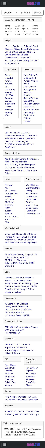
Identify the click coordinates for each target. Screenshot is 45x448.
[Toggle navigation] (4, 3)
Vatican (22, 52)
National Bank (30, 78)
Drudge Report (11, 193)
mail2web (32, 237)
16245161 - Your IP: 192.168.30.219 (19, 434)
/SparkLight (34, 414)
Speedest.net (11, 411)
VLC (24, 144)
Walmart (9, 92)
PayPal (27, 83)
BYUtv (37, 213)
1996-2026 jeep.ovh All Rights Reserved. (22, 429)
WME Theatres (32, 185)
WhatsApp (26, 283)
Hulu (28, 193)
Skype (35, 283)
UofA (22, 330)
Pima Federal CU (31, 75)
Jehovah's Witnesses (30, 49)
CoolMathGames (26, 350)
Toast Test (22, 411)
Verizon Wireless (31, 81)
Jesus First (14, 63)
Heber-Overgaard (27, 164)
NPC (11, 327)
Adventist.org (23, 60)
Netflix (29, 196)
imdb (35, 196)
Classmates (28, 277)
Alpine (8, 161)
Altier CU (27, 92)
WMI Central (10, 190)
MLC (29, 57)
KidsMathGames (12, 353)
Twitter (31, 289)
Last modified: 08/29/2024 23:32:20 (19, 432)
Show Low (22, 170)
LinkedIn (9, 292)
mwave (8, 81)
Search (38, 12)
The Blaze (9, 219)
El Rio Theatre (32, 208)
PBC (37, 60)
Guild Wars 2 (21, 399)
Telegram (9, 283)
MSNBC (8, 196)
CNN (7, 222)
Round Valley (32, 368)
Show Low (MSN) (20, 257)
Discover (27, 95)
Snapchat (9, 289)
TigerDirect (10, 103)
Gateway (9, 98)
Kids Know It (21, 347)
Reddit (17, 286)
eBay (7, 115)
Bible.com (31, 52)
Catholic (24, 54)
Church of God (11, 52)
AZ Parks (27, 309)
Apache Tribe (22, 167)
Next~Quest (10, 365)
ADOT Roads (10, 260)
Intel (7, 132)
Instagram (25, 286)
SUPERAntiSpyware (13, 144)
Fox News (9, 185)
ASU (7, 327)
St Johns (8, 173)
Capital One (29, 101)
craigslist (9, 78)
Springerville (33, 159)
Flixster (35, 205)
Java (19, 132)
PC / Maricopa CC (12, 332)
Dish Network (30, 86)
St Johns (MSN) (11, 263)
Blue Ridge (31, 373)
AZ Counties (10, 167)
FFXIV (29, 397)
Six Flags (24, 303)
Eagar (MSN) (31, 254)
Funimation (31, 210)
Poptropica (10, 347)
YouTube (18, 277)
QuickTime (30, 138)
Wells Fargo (29, 112)
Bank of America (31, 98)
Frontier (27, 121)
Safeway (8, 112)
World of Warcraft (18, 397)
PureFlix (29, 213)
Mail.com (9, 239)
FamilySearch (11, 57)
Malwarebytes (22, 141)
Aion (35, 397)
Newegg (8, 83)
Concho (23, 159)
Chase (26, 106)
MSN (7, 188)
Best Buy (9, 109)
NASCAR (25, 315)
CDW (11, 95)
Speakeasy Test (11, 414)
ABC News (9, 202)
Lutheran (22, 57)
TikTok (34, 286)
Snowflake (32, 170)
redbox (34, 193)
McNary (21, 254)
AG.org (17, 49)
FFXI (7, 397)
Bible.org (9, 49)
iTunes (30, 144)
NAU (17, 330)
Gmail (24, 237)
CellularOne (29, 239)
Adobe (13, 132)
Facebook (9, 277)
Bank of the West (31, 109)
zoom (29, 280)
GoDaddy (24, 414)
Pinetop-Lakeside (19, 161)
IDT (13, 141)
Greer (32, 167)
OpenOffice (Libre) (13, 135)
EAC (16, 327)
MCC (12, 330)
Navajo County (11, 164)
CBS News (9, 199)
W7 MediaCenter (29, 135)
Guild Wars (10, 399)
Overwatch (33, 399)
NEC (32, 106)
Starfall (17, 344)
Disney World (11, 306)
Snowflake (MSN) (26, 263)
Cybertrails (10, 368)
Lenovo (8, 106)
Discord (17, 283)
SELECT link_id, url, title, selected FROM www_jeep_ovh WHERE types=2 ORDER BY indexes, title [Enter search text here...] (10, 13)
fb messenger (20, 289)
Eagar (14, 170)
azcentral (9, 205)
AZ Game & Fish (12, 303)
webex (23, 280)
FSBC (7, 63)
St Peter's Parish (31, 46)
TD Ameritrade (11, 216)
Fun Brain (25, 344)
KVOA (7, 208)
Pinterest (9, 286)
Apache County (11, 159)
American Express (32, 103)
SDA (32, 60)
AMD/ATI (25, 132)
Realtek (20, 138)
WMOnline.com (12, 242)
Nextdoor (18, 292)
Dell (6, 86)
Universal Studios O (14, 309)
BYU (7, 330)
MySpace (9, 280)
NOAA (7, 254)
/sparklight (32, 242)
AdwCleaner (10, 147)
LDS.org (8, 46)
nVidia (8, 141)
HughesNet (10, 376)
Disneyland (23, 306)
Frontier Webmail (12, 237)
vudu (28, 205)
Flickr (16, 280)
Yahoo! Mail (10, 234)
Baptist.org (18, 46)
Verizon (23, 242)
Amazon (8, 75)
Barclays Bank (30, 89)
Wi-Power (18, 239)
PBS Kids (9, 344)
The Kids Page (11, 350)
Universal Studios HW (14, 312)
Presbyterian (10, 60)
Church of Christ (12, 54)
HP (6, 95)
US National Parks (13, 315)
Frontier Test (33, 411)
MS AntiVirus (10, 138)
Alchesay (30, 379)
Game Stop (10, 89)
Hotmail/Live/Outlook (26, 234)
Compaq (8, 101)
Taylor (7, 170)
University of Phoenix (28, 327)
